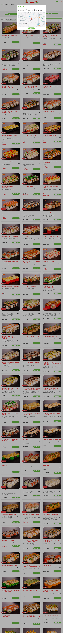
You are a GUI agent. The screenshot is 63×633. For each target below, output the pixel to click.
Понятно (31, 28)
